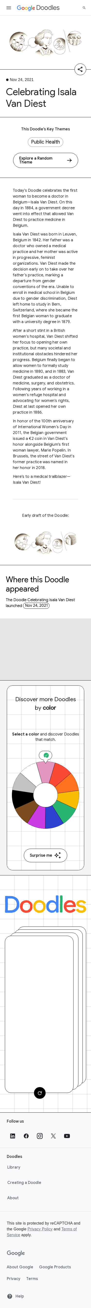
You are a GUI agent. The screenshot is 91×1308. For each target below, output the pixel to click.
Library (13, 1167)
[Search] (84, 8)
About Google (20, 1267)
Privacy (13, 1278)
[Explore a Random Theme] (45, 160)
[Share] (80, 69)
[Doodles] (45, 904)
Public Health (45, 142)
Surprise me (45, 855)
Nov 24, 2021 (36, 605)
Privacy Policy (39, 1229)
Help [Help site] (15, 1296)
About (13, 1198)
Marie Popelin (53, 450)
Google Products (55, 1267)
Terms (32, 1278)
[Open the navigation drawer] (9, 8)
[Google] (16, 1253)
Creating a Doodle (24, 1182)
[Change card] (40, 1093)
